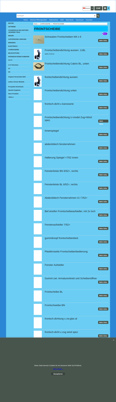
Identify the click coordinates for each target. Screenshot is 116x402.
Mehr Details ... (58, 369)
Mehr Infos (103, 40)
